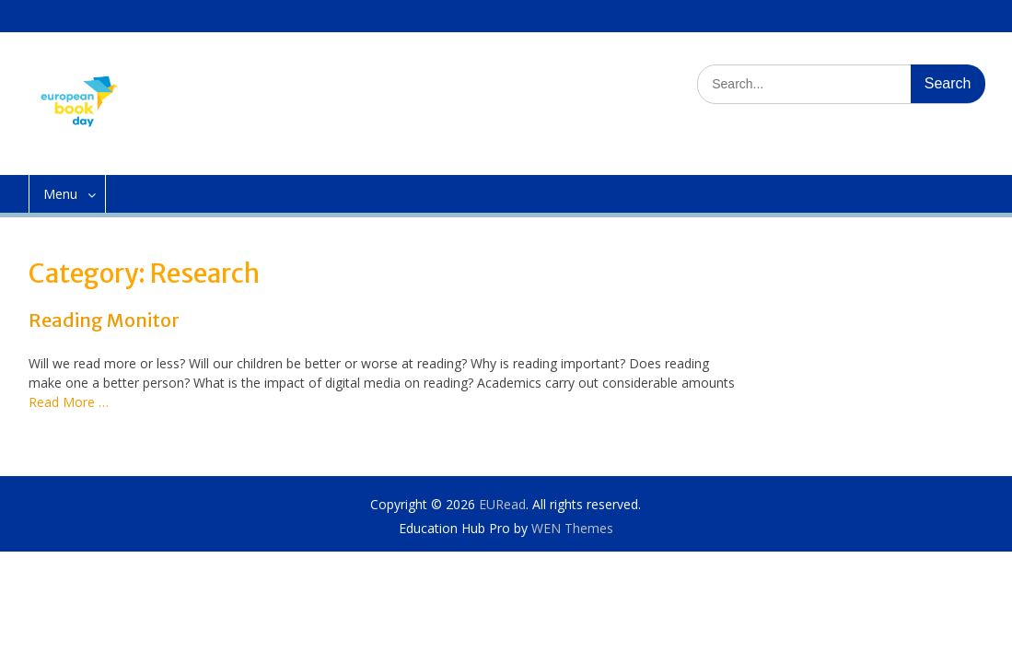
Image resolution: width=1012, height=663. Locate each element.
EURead (502, 504)
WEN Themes (572, 528)
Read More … (69, 402)
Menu (60, 194)
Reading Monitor (104, 320)
